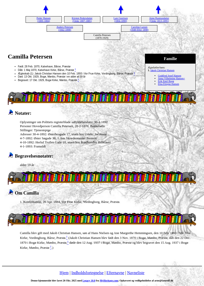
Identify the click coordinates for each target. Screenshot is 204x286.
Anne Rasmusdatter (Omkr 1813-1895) (159, 19)
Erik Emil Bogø (166, 81)
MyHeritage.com (109, 280)
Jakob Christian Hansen (162, 70)
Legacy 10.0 (89, 280)
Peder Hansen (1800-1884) (43, 19)
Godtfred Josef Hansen (169, 75)
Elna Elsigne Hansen (168, 84)
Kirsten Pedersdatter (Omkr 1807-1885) (82, 19)
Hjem (64, 273)
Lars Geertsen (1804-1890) (121, 19)
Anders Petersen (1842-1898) (65, 28)
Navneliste (135, 273)
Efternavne (115, 273)
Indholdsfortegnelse (87, 273)
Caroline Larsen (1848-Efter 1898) (139, 28)
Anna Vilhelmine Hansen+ (171, 78)
